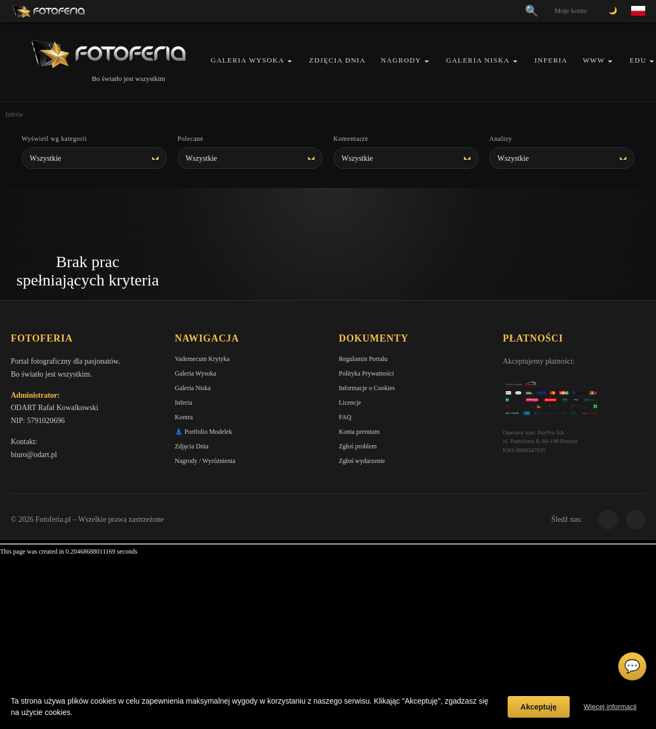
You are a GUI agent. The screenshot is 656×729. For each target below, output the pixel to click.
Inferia (551, 60)
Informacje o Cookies (367, 388)
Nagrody (401, 60)
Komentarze (350, 138)
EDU (638, 60)
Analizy (500, 138)
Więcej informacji (610, 707)
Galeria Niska (478, 60)
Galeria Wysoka (247, 60)
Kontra (184, 417)
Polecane (190, 138)
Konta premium (359, 431)
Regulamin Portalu (363, 359)
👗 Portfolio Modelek (203, 431)
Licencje (350, 402)
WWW (594, 60)
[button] (289, 61)
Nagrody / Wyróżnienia (205, 461)
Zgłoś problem (358, 446)
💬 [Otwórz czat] (632, 666)
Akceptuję (539, 707)
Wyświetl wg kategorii (54, 138)
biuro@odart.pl (34, 455)
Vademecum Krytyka (202, 359)
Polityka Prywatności (366, 373)
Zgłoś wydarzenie (362, 461)
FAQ (345, 417)
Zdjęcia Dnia (337, 60)
